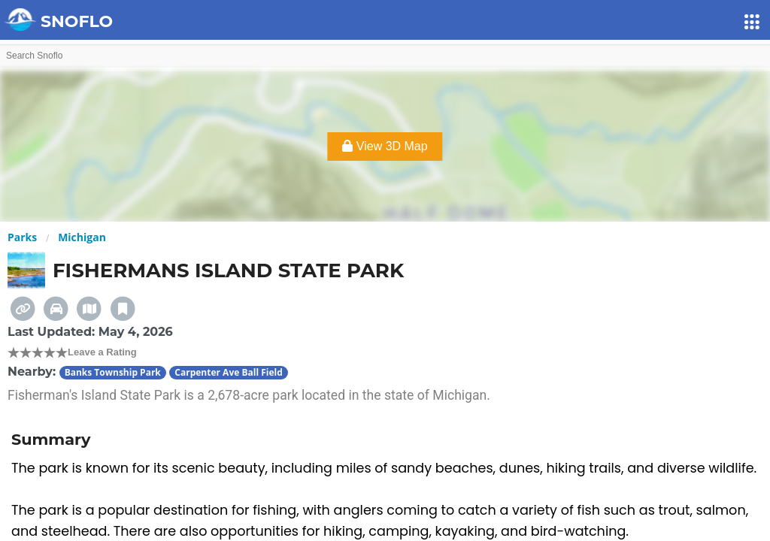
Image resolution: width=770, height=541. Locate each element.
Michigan (82, 237)
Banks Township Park (113, 372)
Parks (22, 237)
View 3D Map (384, 146)
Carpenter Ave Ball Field (228, 372)
